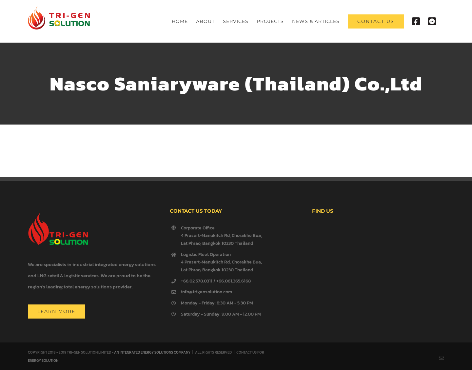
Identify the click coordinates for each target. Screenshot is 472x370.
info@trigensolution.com (206, 291)
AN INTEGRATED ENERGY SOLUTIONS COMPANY (152, 352)
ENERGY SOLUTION (43, 360)
